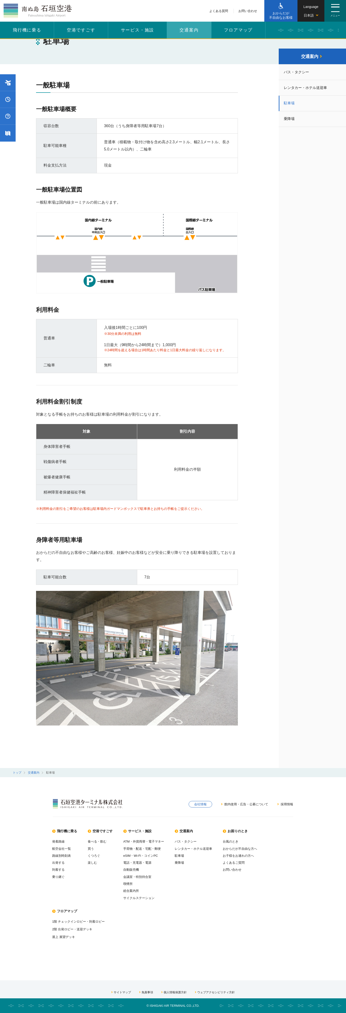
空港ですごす (81, 30)
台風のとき (243, 840)
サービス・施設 (137, 30)
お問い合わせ (247, 11)
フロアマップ (238, 30)
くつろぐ (98, 854)
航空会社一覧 (62, 847)
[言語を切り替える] (310, 11)
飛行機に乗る (27, 30)
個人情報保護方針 (173, 992)
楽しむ (96, 861)
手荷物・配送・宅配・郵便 (150, 847)
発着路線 (59, 840)
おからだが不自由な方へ (253, 847)
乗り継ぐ (59, 875)
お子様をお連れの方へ (252, 854)
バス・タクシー (297, 73)
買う (94, 847)
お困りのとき (249, 829)
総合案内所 (138, 890)
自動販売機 (138, 868)
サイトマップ (118, 992)
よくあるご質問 (247, 861)
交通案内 (188, 30)
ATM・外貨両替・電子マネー (152, 840)
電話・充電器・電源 (145, 861)
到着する (59, 868)
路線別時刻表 (62, 854)
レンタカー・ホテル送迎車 (307, 89)
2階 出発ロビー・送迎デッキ (73, 928)
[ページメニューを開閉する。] (335, 11)
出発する (59, 861)
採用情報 (284, 804)
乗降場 (290, 121)
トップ (17, 772)
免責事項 (144, 992)
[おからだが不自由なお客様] (280, 11)
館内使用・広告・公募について (243, 804)
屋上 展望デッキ (64, 936)
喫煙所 (135, 883)
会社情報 (199, 804)
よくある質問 (218, 11)
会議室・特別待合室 (145, 875)
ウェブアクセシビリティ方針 (217, 992)
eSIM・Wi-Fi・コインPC (148, 854)
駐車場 (290, 105)
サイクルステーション (147, 897)
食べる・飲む (101, 840)
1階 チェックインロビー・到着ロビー (80, 920)
